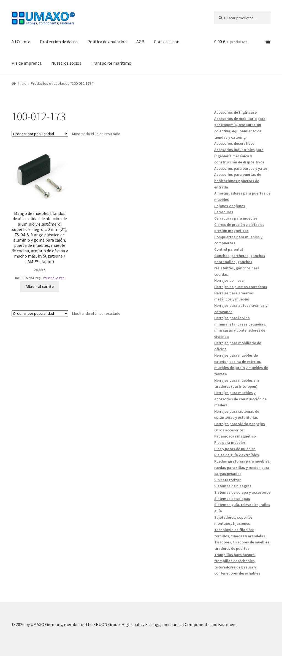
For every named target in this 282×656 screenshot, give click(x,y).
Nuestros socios (66, 63)
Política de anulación (107, 41)
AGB (140, 41)
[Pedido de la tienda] (40, 134)
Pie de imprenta (27, 63)
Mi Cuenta (21, 41)
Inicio (22, 83)
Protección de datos (59, 41)
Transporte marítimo (111, 63)
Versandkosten (53, 278)
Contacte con (166, 41)
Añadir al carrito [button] (40, 286)
